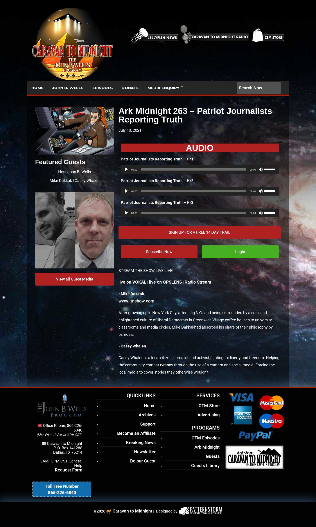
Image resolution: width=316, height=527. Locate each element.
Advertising (209, 414)
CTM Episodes (206, 438)
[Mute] (261, 169)
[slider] (193, 169)
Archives (147, 414)
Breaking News (141, 442)
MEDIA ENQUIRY (163, 88)
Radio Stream (198, 282)
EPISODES (102, 88)
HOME (37, 88)
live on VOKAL (132, 282)
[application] (200, 169)
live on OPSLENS (165, 282)
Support (148, 424)
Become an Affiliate (136, 433)
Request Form (68, 470)
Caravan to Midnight (132, 511)
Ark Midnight (207, 447)
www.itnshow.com (136, 301)
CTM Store (209, 405)
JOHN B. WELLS (68, 88)
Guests (213, 456)
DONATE (130, 88)
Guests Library (205, 465)
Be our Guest (143, 461)
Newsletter (145, 451)
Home (150, 405)
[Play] (126, 169)
